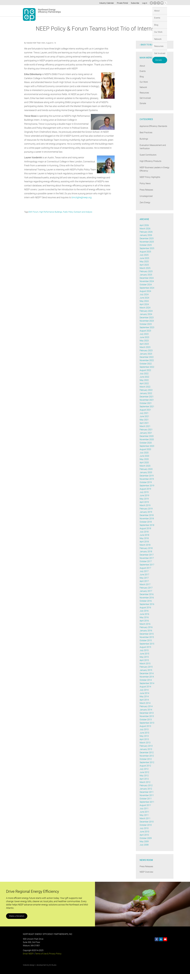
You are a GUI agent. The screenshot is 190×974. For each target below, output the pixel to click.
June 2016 (144, 614)
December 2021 (147, 396)
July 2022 (144, 373)
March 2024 (145, 307)
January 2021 (146, 433)
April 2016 (144, 621)
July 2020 (144, 452)
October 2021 (146, 403)
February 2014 (146, 706)
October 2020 (146, 443)
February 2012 (146, 785)
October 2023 (146, 324)
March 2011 (145, 818)
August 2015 (145, 647)
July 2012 (144, 769)
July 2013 (144, 729)
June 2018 (144, 535)
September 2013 (147, 723)
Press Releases (146, 190)
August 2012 (145, 765)
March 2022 (145, 387)
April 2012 (144, 779)
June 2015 (144, 653)
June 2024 (144, 298)
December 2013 (147, 713)
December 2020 (147, 436)
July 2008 (144, 845)
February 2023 (146, 350)
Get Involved (147, 10)
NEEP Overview (146, 872)
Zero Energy (145, 202)
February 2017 (146, 588)
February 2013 (146, 746)
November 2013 (147, 716)
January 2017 (146, 591)
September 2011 (147, 802)
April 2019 (144, 502)
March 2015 (145, 663)
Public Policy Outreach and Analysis (78, 212)
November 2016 (147, 597)
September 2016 (147, 604)
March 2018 (145, 545)
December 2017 (147, 555)
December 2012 (147, 752)
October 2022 (146, 363)
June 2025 (144, 258)
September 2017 (147, 564)
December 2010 (147, 822)
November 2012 (147, 756)
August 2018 (145, 528)
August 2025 (145, 251)
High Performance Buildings (50, 212)
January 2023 (146, 354)
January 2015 (146, 670)
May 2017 (144, 578)
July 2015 (144, 650)
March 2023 (145, 347)
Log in (144, 3)
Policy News (145, 183)
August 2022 (145, 370)
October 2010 (146, 825)
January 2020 (146, 472)
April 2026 (144, 225)
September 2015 (147, 644)
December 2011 (147, 792)
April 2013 (144, 739)
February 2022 (146, 390)
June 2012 (144, 772)
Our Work (109, 10)
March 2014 (145, 703)
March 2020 (145, 466)
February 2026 (146, 232)
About (81, 10)
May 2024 (144, 301)
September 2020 (147, 446)
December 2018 (147, 515)
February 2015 (146, 667)
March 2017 (145, 584)
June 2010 (144, 831)
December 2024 (147, 278)
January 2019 (146, 512)
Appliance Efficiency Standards (153, 126)
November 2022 (147, 360)
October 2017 (146, 561)
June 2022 (144, 377)
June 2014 (144, 693)
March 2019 (145, 505)
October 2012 (146, 759)
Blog (100, 10)
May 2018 (144, 538)
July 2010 (144, 828)
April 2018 (144, 541)
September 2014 (147, 683)
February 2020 (146, 469)
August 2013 (145, 726)
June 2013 (144, 733)
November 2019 (147, 479)
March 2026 (145, 228)
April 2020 (144, 462)
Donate (161, 10)
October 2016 (146, 601)
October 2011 (146, 798)
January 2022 (146, 393)
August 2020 (145, 449)
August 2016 (145, 607)
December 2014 (147, 673)
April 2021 (144, 423)
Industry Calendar (106, 3)
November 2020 (147, 439)
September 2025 (147, 248)
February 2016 (146, 627)
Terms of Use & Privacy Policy (48, 953)
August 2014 (145, 686)
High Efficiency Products (150, 161)
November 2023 (147, 321)
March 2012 (145, 782)
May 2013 (144, 736)
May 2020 (144, 459)
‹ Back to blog (147, 44)
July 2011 (144, 808)
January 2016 (146, 630)
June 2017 (144, 574)
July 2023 (144, 334)
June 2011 (144, 812)
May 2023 (144, 340)
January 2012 (146, 789)
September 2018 (147, 525)
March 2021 (145, 426)
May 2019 (144, 499)
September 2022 (147, 367)
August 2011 (145, 805)
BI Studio (52, 965)
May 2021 (144, 419)
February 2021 (146, 429)
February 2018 (146, 548)
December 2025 (147, 238)
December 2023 (147, 317)
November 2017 (147, 558)
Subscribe (135, 3)
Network (121, 10)
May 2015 (144, 657)
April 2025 (144, 265)
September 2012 (147, 762)
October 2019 (146, 482)
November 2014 (147, 677)
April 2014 (144, 700)
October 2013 (146, 719)
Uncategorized (146, 196)
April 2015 (144, 660)
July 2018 (144, 532)
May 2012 (144, 775)
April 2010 (144, 835)
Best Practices (146, 132)
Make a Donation (16, 916)
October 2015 (146, 640)
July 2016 (144, 611)
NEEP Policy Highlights (150, 177)
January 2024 (146, 314)
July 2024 (144, 294)
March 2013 (145, 742)
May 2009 (144, 841)
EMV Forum (33, 212)
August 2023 (145, 331)
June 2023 (144, 337)
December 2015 (147, 634)
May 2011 (144, 815)
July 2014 (144, 690)
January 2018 (146, 551)
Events (91, 10)
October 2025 (146, 245)
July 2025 (144, 255)
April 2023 (144, 344)
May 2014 (144, 696)
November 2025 (147, 242)
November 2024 (147, 281)
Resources (133, 10)
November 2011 (147, 795)
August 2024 (145, 291)
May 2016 (144, 617)
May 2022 (144, 380)
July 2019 (144, 492)
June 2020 (144, 456)
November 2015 (147, 637)
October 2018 (146, 522)
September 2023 (147, 327)
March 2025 (145, 268)
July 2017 (144, 571)
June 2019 (144, 495)
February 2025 (146, 271)
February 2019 (146, 508)
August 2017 (145, 568)
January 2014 (146, 709)
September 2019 (147, 485)
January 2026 (146, 235)
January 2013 (146, 749)
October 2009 (146, 838)
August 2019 (145, 489)
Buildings (144, 139)
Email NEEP (28, 953)
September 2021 (147, 406)
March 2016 (145, 624)
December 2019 (147, 476)
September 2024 (147, 288)
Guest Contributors (148, 155)
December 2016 (147, 594)
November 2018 (147, 518)
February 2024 (146, 311)
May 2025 (144, 261)
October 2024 (146, 284)
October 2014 (146, 680)
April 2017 (144, 581)
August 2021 (145, 410)
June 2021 (144, 416)
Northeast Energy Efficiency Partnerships (49, 10)
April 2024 (144, 304)
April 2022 (144, 383)
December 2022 (147, 357)
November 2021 (147, 400)
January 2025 (146, 275)
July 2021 (144, 413)
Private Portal (121, 3)
